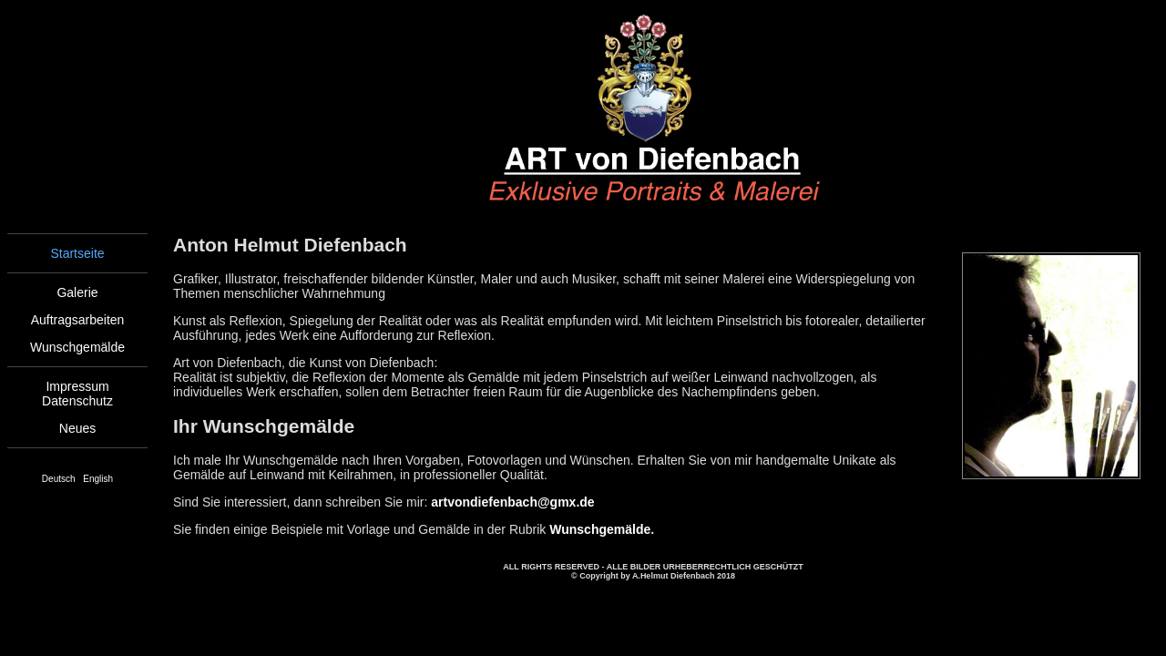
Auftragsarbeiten (78, 320)
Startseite (77, 253)
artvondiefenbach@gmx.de (512, 502)
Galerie (76, 292)
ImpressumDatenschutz (77, 393)
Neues (77, 428)
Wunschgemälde (77, 347)
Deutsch (59, 479)
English (98, 479)
